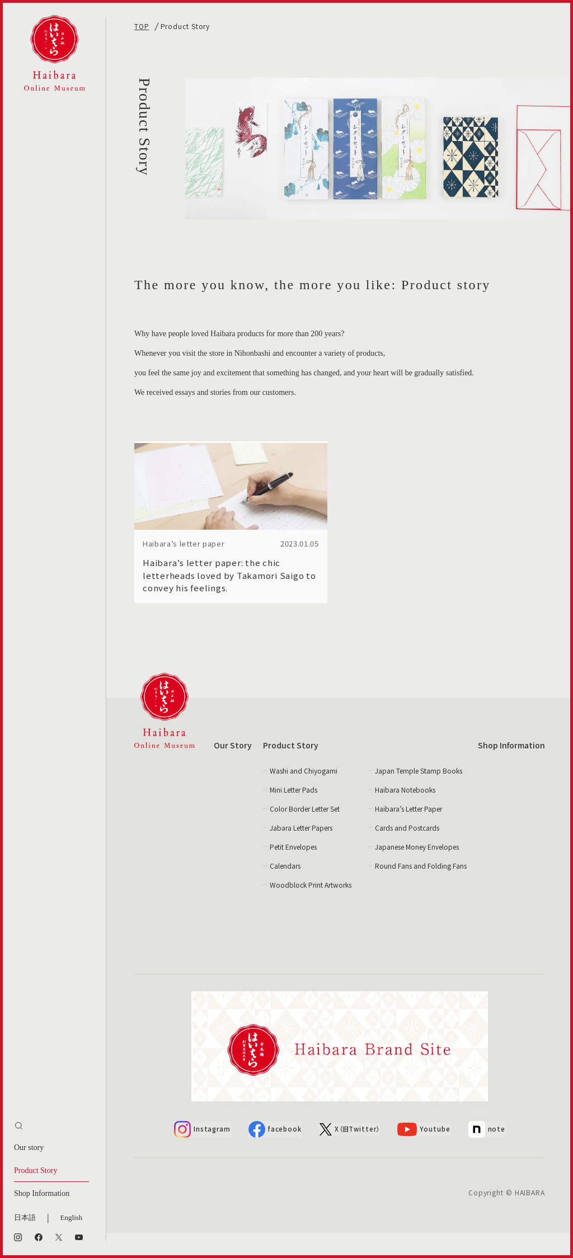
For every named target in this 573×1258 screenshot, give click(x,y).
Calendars (285, 891)
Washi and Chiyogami (303, 795)
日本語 (25, 1217)
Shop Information (41, 1193)
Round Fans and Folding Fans (421, 891)
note (487, 1154)
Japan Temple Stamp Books (418, 795)
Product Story (35, 1170)
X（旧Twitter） (351, 1154)
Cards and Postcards (407, 852)
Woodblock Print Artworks (310, 910)
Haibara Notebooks (405, 814)
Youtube (426, 1154)
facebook (275, 1154)
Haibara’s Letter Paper (408, 833)
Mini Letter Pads (293, 814)
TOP (141, 26)
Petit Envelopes (293, 872)
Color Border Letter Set (305, 833)
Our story (29, 1147)
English (71, 1217)
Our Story (233, 770)
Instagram (202, 1154)
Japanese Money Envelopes (417, 872)
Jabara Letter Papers (301, 852)
